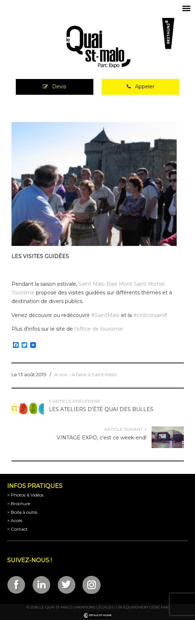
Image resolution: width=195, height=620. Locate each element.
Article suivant (125, 429)
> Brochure (18, 503)
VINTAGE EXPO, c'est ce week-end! (102, 437)
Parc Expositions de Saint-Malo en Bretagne (98, 47)
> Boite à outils (22, 512)
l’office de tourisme (99, 329)
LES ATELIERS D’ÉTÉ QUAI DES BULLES (101, 409)
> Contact (17, 529)
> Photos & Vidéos (25, 495)
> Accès (14, 520)
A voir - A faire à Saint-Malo (85, 374)
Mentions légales (94, 607)
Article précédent (74, 401)
